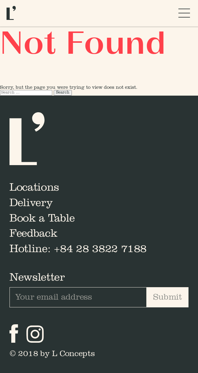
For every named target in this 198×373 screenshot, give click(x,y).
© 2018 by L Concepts (52, 354)
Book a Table (42, 219)
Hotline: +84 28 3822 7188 (78, 250)
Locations (34, 188)
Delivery (31, 203)
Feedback (33, 234)
